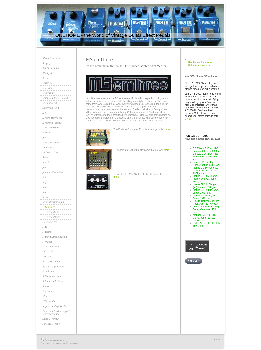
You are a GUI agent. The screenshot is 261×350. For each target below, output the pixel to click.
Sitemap (63, 340)
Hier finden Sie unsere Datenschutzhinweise (200, 64)
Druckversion (49, 340)
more (167, 129)
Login (217, 339)
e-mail (188, 118)
